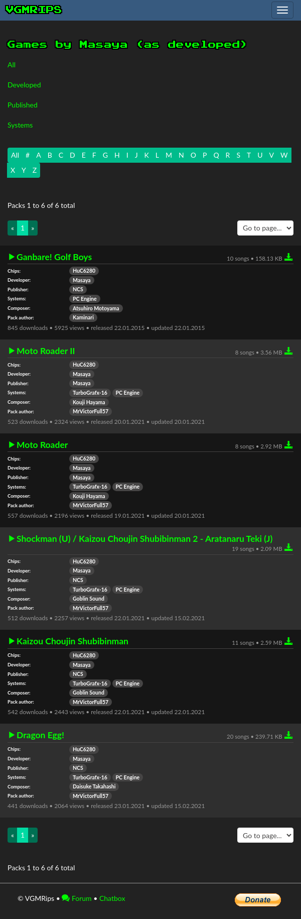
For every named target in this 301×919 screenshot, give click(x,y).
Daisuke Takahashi (94, 786)
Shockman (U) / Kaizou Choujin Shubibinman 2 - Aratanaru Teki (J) (144, 538)
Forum (76, 898)
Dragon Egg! (40, 735)
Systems (20, 125)
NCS (78, 289)
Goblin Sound (88, 599)
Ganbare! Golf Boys (54, 257)
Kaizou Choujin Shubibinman (72, 641)
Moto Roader (42, 444)
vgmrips (34, 10)
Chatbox (112, 898)
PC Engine (85, 299)
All (12, 64)
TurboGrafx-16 (90, 393)
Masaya (82, 280)
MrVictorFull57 (90, 411)
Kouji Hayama (89, 402)
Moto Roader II (46, 351)
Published (23, 104)
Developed (24, 84)
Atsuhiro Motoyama (96, 308)
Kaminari (83, 317)
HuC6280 (84, 271)
